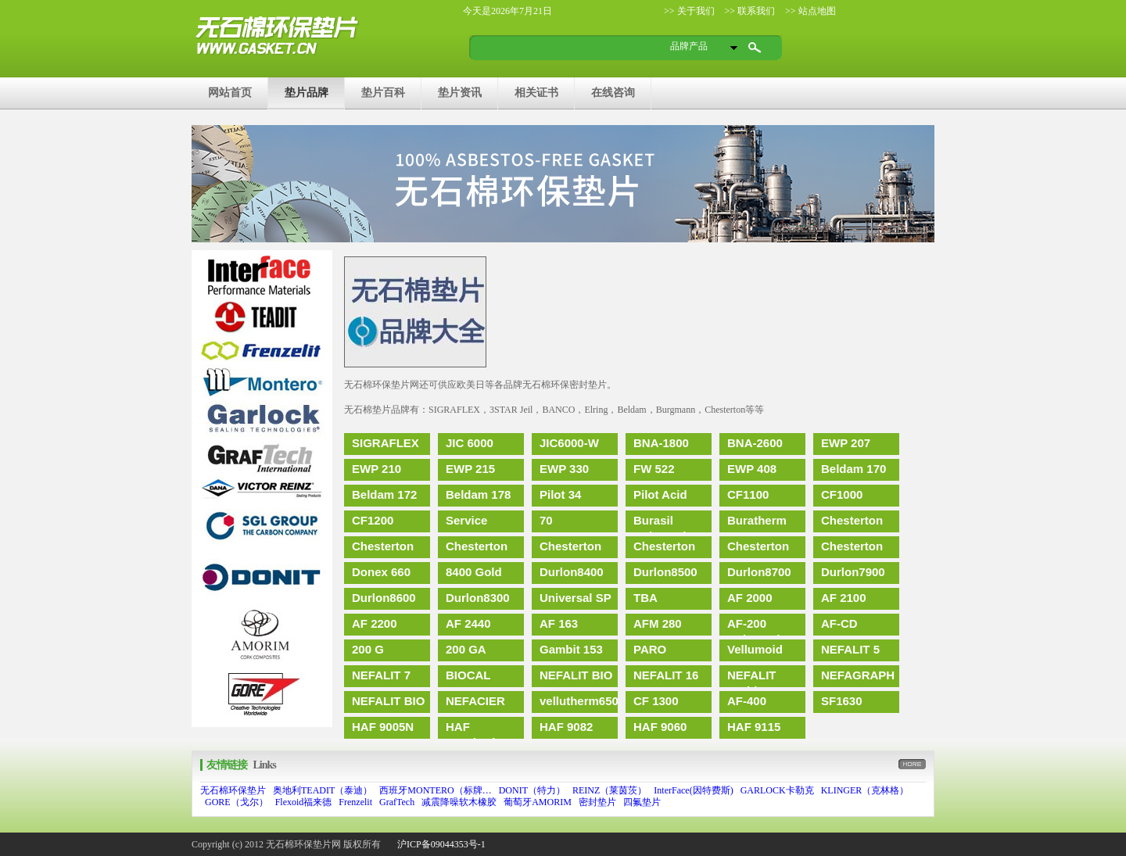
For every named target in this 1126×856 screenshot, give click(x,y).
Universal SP (575, 597)
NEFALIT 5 (850, 649)
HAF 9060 (660, 726)
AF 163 (559, 623)
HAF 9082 (566, 726)
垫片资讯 (460, 92)
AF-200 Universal (753, 626)
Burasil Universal (660, 523)
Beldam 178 (478, 494)
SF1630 (841, 700)
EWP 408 (751, 468)
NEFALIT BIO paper (388, 703)
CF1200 (372, 520)
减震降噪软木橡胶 (459, 802)
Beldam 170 (853, 468)
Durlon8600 (384, 597)
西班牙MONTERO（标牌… (435, 790)
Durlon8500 (665, 571)
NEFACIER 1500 (475, 703)
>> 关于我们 (689, 10)
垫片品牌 (306, 92)
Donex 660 (381, 571)
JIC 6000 (469, 442)
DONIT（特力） (532, 790)
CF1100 (748, 494)
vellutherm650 (579, 700)
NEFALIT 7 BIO (381, 677)
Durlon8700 (759, 571)
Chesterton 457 (570, 548)
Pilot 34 (560, 494)
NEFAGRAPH (858, 675)
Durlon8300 (478, 597)
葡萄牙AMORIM (538, 802)
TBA (645, 597)
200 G (368, 649)
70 (546, 520)
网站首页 (230, 92)
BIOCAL (468, 675)
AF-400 (746, 700)
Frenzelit (355, 802)
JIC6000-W (569, 442)
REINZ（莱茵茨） (609, 790)
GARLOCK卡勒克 (777, 790)
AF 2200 (374, 623)
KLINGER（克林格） (865, 790)
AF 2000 (750, 597)
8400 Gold (474, 571)
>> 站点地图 (809, 10)
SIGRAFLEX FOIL (385, 445)
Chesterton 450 (664, 548)
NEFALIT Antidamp (754, 677)
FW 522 (654, 468)
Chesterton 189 (476, 548)
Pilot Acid (660, 494)
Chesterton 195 (383, 548)
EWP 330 (564, 468)
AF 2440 (468, 623)
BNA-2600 (755, 442)
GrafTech (396, 802)
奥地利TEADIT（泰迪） (322, 790)
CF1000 (841, 494)
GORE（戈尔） (236, 802)
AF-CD (839, 623)
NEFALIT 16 (665, 675)
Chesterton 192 (852, 523)
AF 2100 (843, 597)
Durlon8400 (572, 571)
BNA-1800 (661, 442)
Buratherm (757, 520)
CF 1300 (656, 700)
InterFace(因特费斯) (693, 790)
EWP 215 (470, 468)
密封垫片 (597, 802)
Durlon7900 (853, 571)
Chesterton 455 (758, 548)
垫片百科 (383, 92)
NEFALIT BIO (576, 675)
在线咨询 (613, 92)
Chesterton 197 (852, 548)
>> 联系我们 (749, 10)
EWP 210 (376, 468)
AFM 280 (657, 623)
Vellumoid (755, 649)
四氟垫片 (642, 802)
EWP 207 (845, 442)
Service (466, 520)
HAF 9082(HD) (471, 729)
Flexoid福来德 (303, 802)
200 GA (466, 649)
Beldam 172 (384, 494)
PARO (649, 649)
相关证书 (536, 92)
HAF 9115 (753, 726)
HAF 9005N (383, 726)
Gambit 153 (571, 649)
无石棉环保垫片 (233, 790)
